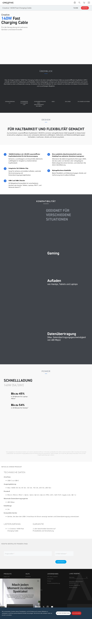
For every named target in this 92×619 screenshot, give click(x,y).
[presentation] (38, 561)
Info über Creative (52, 576)
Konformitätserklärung (53, 583)
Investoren (50, 578)
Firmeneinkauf (73, 587)
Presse (49, 581)
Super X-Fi (7, 576)
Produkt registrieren (74, 585)
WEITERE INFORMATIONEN (63, 613)
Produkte (28, 576)
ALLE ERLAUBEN (76, 613)
